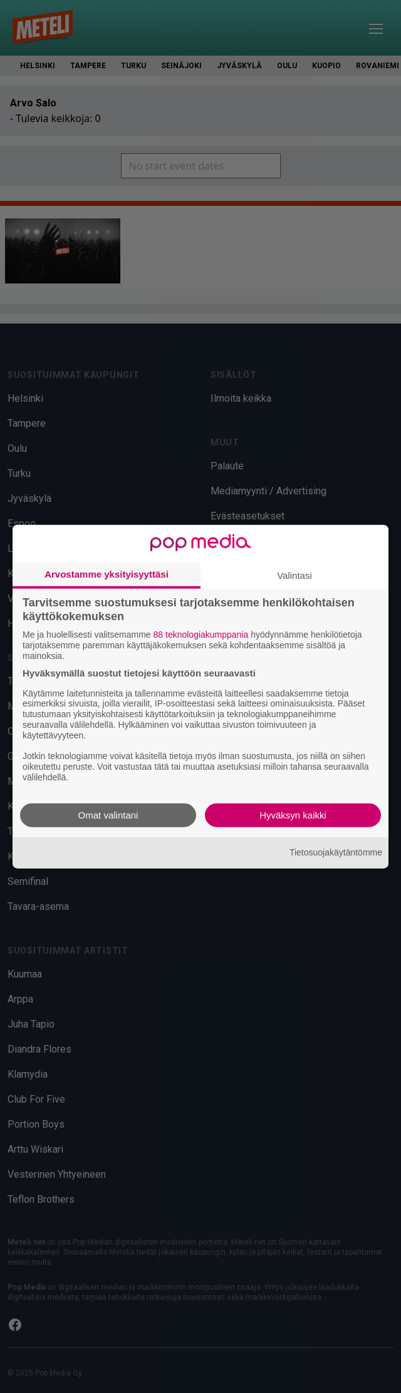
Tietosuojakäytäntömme (335, 852)
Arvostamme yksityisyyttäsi (106, 574)
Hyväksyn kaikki (292, 814)
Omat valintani (108, 814)
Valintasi (294, 575)
